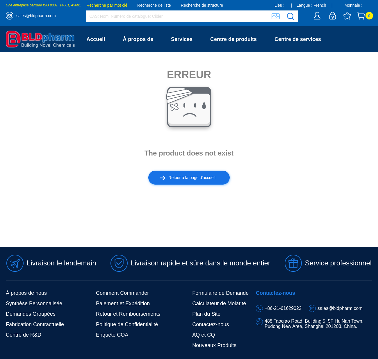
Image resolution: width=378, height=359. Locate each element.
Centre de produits (233, 39)
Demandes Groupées (31, 314)
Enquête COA (112, 335)
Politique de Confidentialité (127, 324)
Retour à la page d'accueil (187, 177)
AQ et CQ (203, 335)
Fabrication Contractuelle (35, 324)
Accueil (95, 39)
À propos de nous (26, 293)
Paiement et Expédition (123, 303)
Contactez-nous (106, 65)
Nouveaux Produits (214, 345)
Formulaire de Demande (220, 293)
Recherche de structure (202, 5)
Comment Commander (122, 293)
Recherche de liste (154, 5)
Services (181, 39)
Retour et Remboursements (128, 314)
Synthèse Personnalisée (34, 303)
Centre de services (297, 39)
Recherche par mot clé (106, 5)
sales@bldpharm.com (36, 15)
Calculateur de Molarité (219, 303)
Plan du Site (206, 314)
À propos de (138, 39)
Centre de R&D (23, 335)
